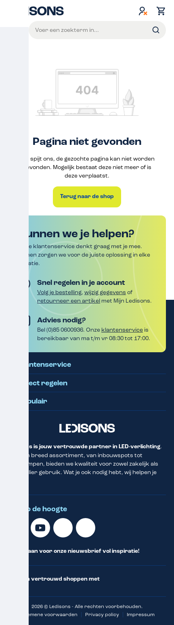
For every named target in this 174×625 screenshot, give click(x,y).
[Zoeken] (156, 30)
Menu (15, 29)
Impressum (141, 614)
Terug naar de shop (87, 196)
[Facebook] (63, 527)
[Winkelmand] (159, 11)
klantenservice (122, 329)
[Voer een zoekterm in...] (97, 30)
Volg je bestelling (59, 292)
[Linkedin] (17, 527)
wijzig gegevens (105, 292)
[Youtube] (40, 527)
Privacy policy (102, 614)
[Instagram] (85, 527)
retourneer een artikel (68, 300)
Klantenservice (44, 364)
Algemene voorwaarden (49, 614)
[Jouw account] (143, 11)
